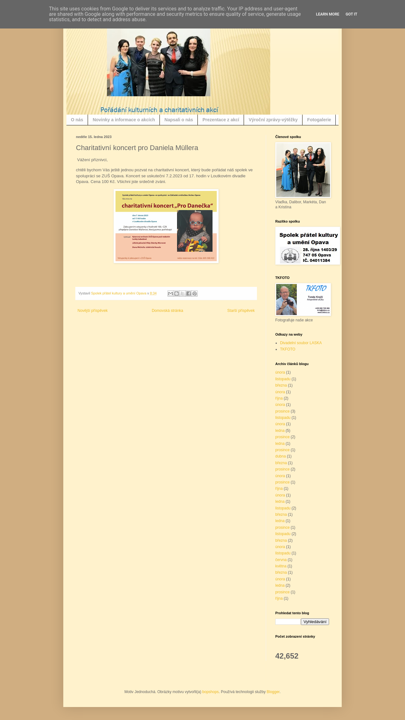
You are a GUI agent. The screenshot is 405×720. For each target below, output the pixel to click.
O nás (77, 119)
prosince (282, 411)
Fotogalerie (319, 119)
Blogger (273, 692)
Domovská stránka (167, 310)
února (280, 372)
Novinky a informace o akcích (124, 119)
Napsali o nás (179, 119)
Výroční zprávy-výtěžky (273, 119)
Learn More (328, 14)
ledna (279, 430)
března (281, 385)
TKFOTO (287, 349)
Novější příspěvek (93, 310)
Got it (351, 14)
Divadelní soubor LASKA (301, 343)
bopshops (210, 692)
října (279, 398)
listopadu (282, 379)
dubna (280, 456)
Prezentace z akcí (220, 119)
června (281, 560)
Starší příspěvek (241, 310)
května (280, 566)
